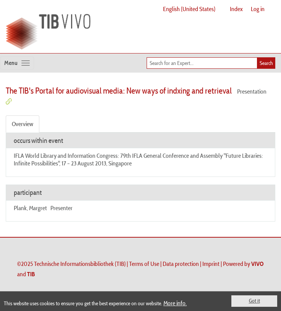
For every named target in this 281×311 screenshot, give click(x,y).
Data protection (181, 263)
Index (236, 9)
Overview (22, 124)
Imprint (211, 263)
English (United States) (189, 9)
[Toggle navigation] (17, 63)
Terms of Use (144, 263)
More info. (175, 303)
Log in (258, 9)
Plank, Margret (30, 208)
